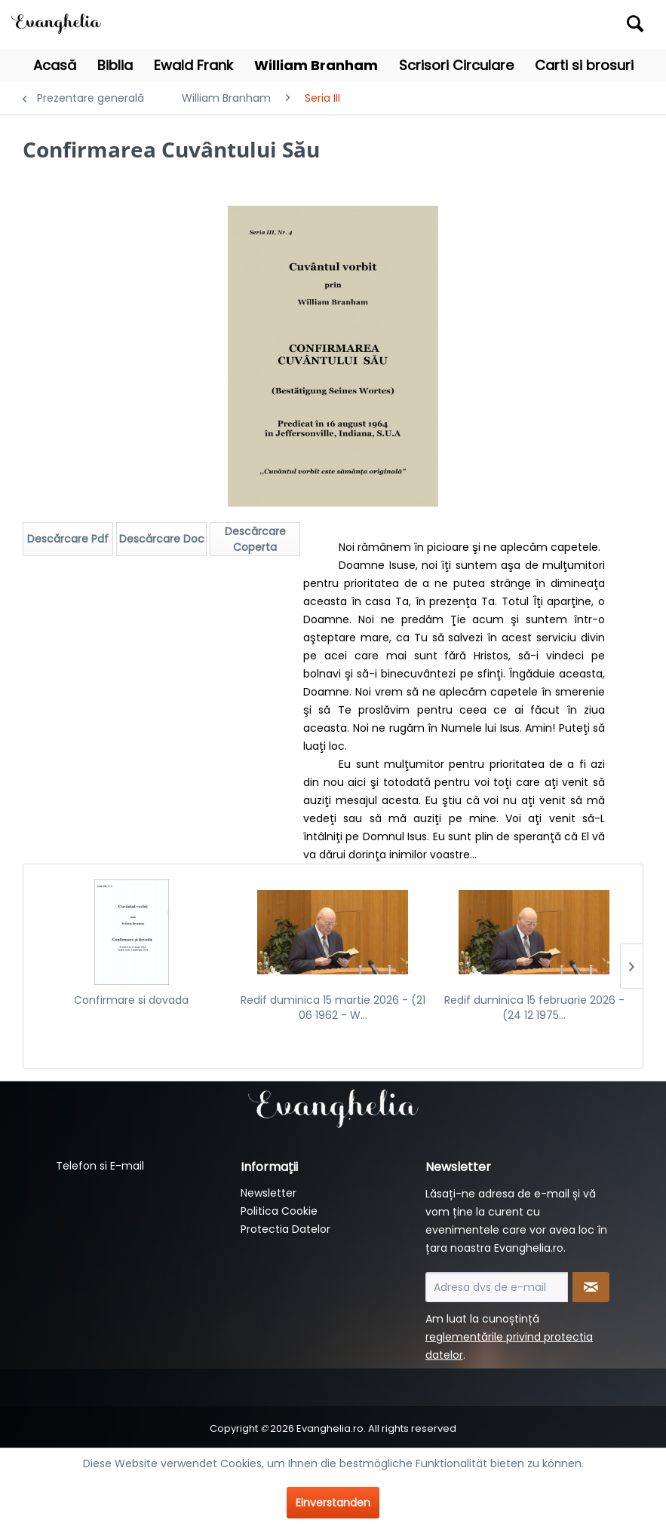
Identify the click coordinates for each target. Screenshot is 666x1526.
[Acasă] (55, 65)
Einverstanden (333, 1502)
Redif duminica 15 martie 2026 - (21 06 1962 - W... (333, 1007)
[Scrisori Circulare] (456, 65)
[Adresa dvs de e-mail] (496, 1287)
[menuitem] (571, 24)
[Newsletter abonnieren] (590, 1287)
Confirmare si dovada (131, 1000)
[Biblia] (115, 65)
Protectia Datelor (285, 1229)
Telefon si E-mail (100, 1165)
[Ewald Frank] (193, 65)
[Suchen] (635, 23)
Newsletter (268, 1192)
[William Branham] (316, 65)
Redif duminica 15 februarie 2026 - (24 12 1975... (534, 1007)
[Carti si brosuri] (584, 65)
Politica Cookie (279, 1211)
